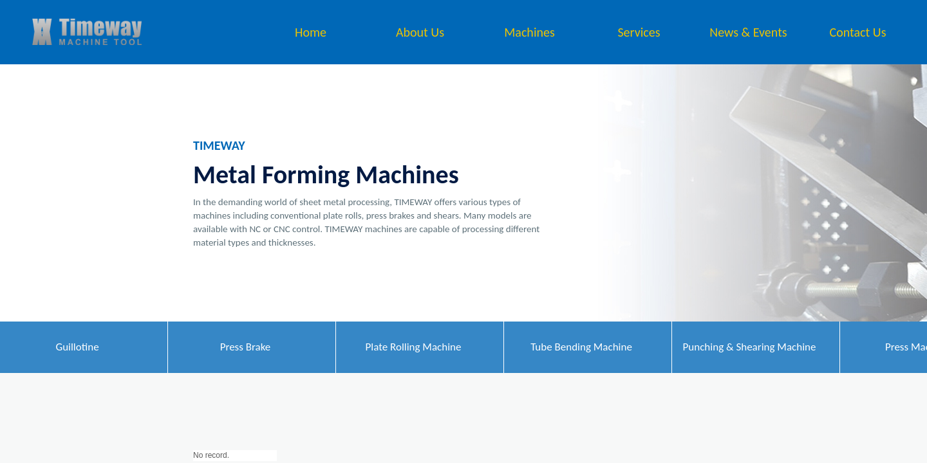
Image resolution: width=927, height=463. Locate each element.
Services (638, 32)
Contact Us (858, 32)
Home (310, 32)
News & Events (748, 32)
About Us (420, 32)
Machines (529, 32)
